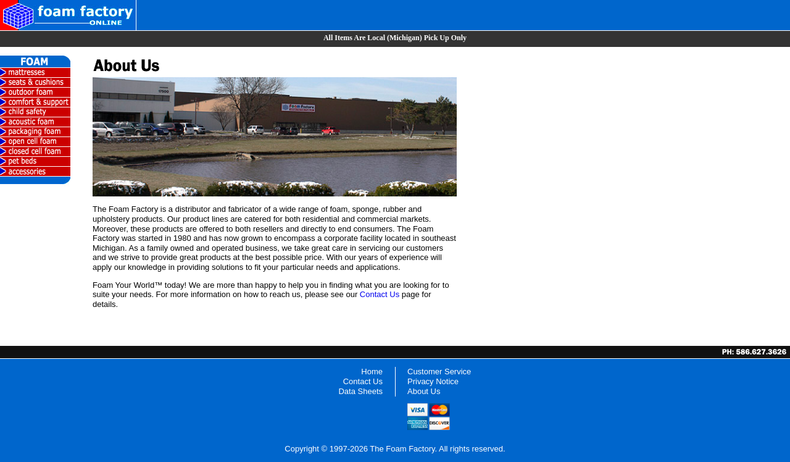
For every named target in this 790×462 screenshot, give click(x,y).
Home (372, 371)
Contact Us (379, 294)
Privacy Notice (433, 381)
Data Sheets (360, 391)
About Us (423, 391)
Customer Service (439, 371)
